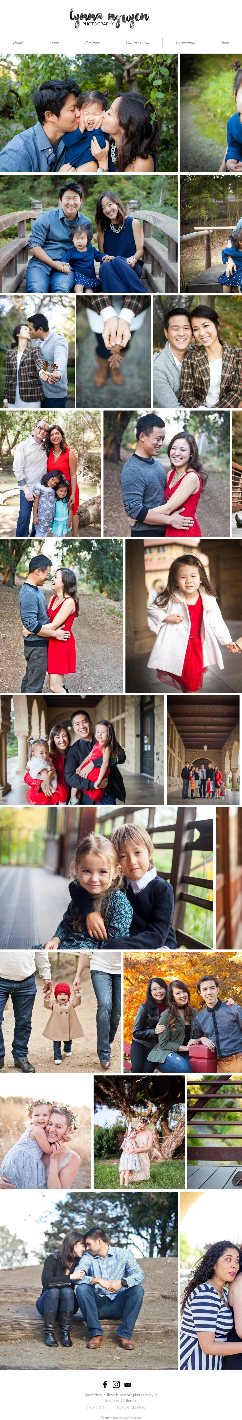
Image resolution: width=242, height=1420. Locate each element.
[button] (92, 43)
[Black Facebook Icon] (105, 1384)
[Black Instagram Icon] (116, 1384)
